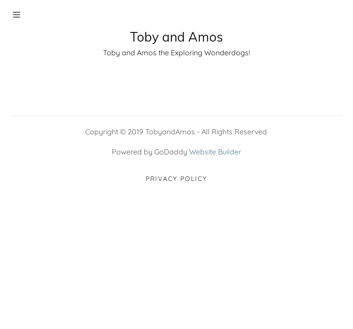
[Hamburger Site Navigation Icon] (26, 14)
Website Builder (215, 151)
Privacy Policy (176, 179)
